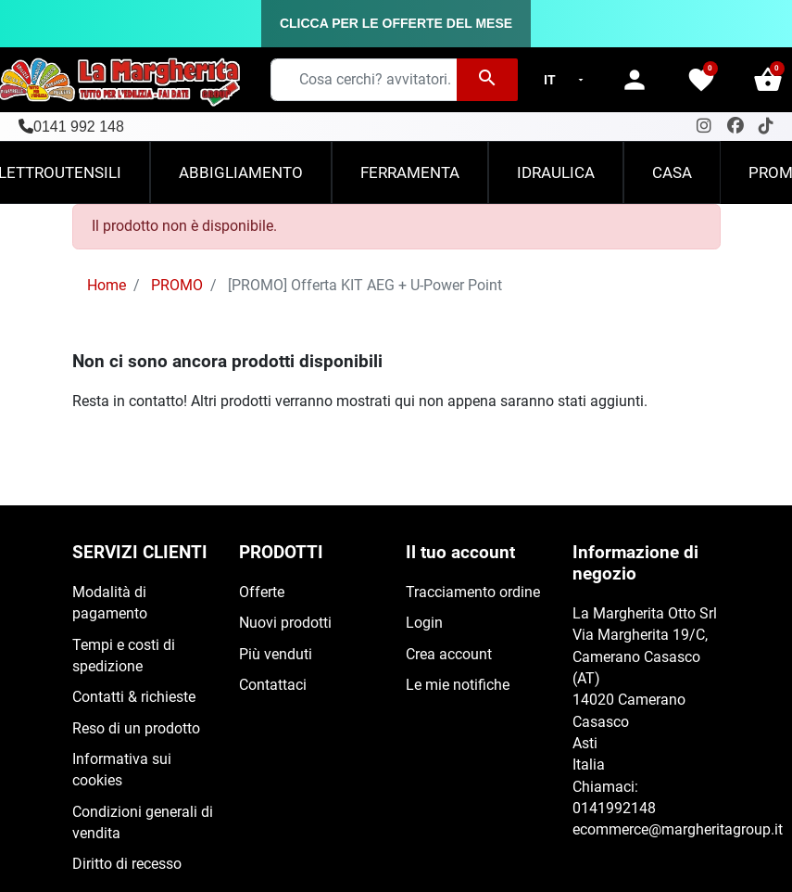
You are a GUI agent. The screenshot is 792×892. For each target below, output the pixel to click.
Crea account (449, 654)
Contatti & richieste (133, 697)
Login (424, 623)
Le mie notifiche (457, 685)
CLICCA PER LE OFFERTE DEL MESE (396, 23)
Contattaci (273, 685)
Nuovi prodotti (285, 623)
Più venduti (275, 654)
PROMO (177, 285)
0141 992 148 (78, 126)
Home (106, 285)
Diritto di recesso (127, 864)
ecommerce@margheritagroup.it (677, 830)
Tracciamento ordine (473, 592)
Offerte (261, 592)
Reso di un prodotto (136, 728)
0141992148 (614, 808)
